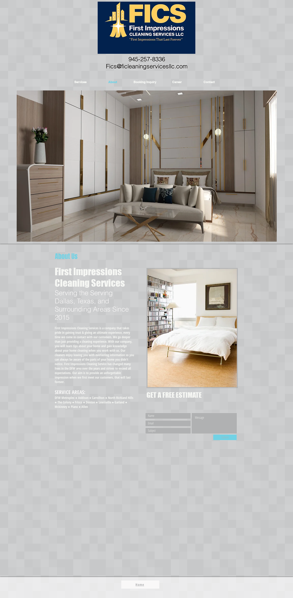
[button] (80, 82)
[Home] (140, 584)
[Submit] (225, 437)
